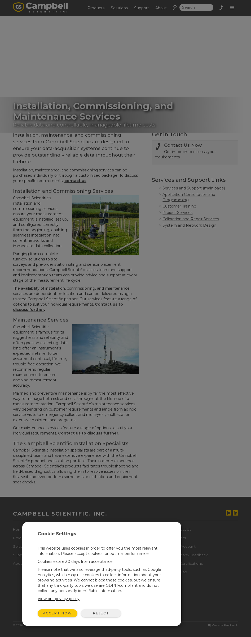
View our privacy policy (59, 598)
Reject (101, 613)
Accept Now (57, 613)
